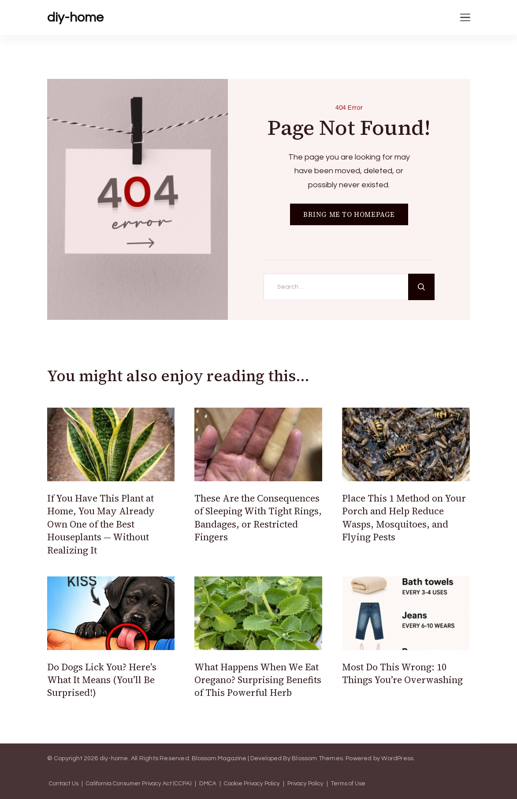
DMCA (207, 784)
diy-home (75, 17)
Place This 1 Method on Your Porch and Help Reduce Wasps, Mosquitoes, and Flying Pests (404, 517)
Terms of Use (348, 784)
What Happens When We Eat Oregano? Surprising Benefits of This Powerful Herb (257, 680)
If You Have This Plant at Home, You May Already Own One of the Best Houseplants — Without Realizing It (101, 524)
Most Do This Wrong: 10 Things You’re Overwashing (402, 673)
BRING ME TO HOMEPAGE (349, 214)
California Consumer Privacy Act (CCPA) (139, 784)
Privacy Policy (305, 784)
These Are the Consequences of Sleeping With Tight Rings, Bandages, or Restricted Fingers (258, 517)
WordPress (397, 758)
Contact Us (63, 784)
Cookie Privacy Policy (252, 784)
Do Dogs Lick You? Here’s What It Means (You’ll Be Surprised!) (101, 680)
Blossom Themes (317, 758)
